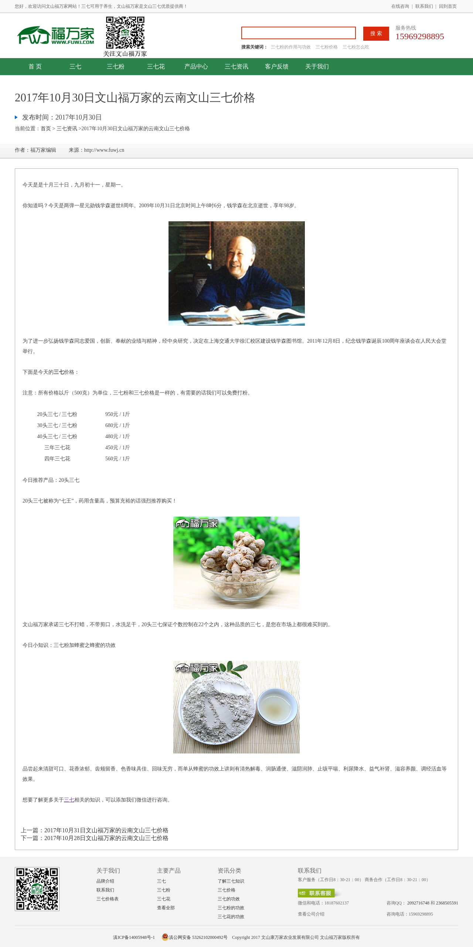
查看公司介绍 (311, 914)
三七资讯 (236, 66)
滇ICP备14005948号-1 (134, 937)
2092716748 (418, 903)
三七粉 (116, 66)
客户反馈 (277, 66)
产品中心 (196, 66)
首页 (46, 128)
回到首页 (448, 6)
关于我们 (317, 66)
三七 (75, 66)
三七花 (156, 66)
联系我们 (424, 6)
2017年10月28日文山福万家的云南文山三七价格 (106, 838)
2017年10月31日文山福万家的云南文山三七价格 (106, 830)
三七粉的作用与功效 (291, 47)
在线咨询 (400, 6)
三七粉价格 (327, 47)
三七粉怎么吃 (356, 47)
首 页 (35, 66)
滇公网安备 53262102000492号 (194, 937)
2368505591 (447, 903)
